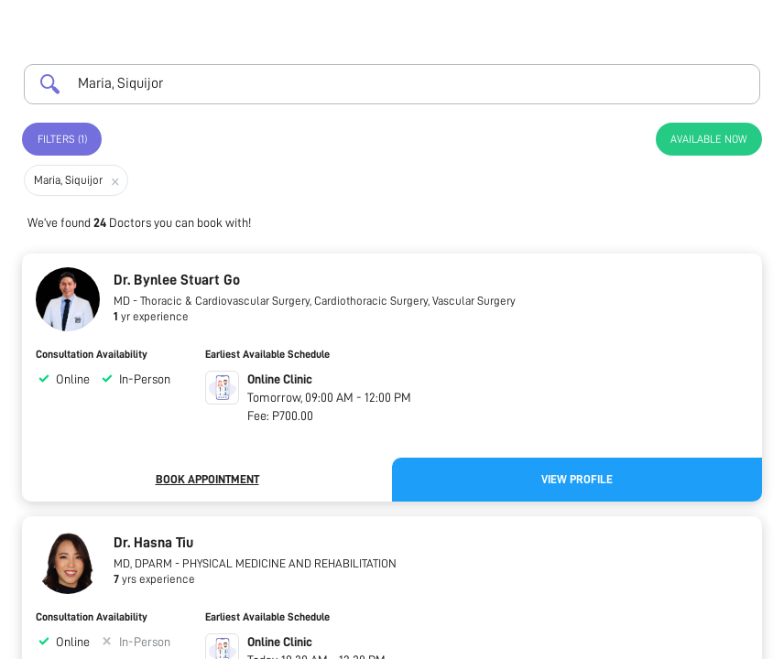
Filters (62, 139)
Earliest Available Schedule (267, 354)
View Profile (577, 479)
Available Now (708, 139)
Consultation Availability (91, 354)
